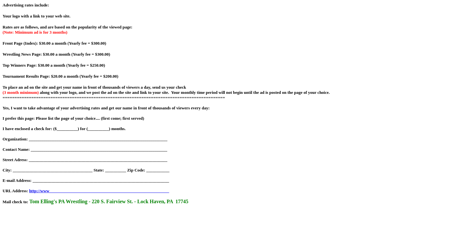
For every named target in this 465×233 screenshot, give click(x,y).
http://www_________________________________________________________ (99, 190)
